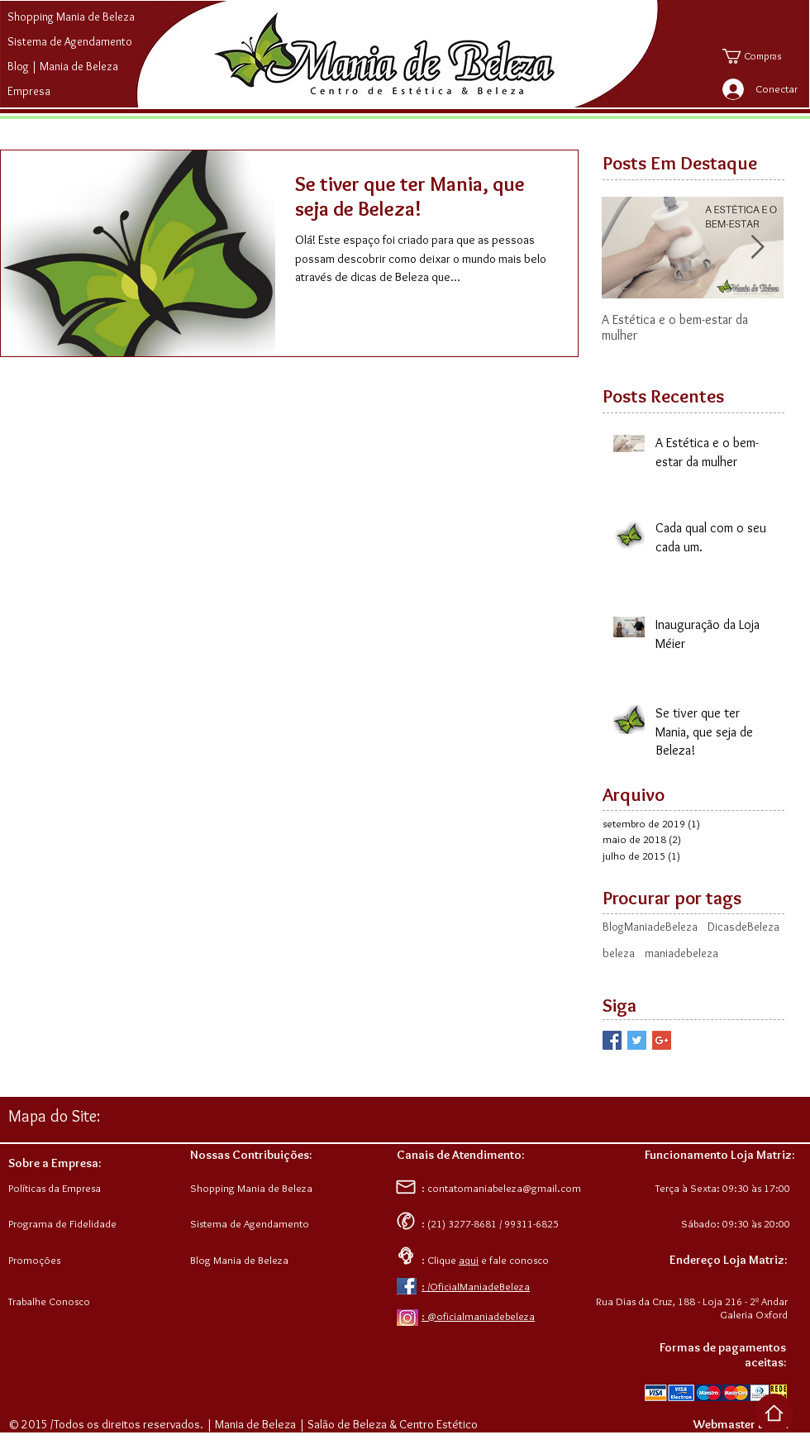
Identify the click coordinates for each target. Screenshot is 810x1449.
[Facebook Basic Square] (612, 1040)
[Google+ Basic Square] (661, 1040)
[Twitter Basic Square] (636, 1040)
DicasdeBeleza (743, 926)
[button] (763, 56)
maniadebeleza (681, 953)
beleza (619, 953)
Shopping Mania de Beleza (71, 16)
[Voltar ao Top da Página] (774, 1413)
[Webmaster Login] (740, 1425)
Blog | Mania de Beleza (62, 66)
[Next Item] (757, 247)
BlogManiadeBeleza (650, 926)
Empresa (28, 90)
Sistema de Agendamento (69, 41)
